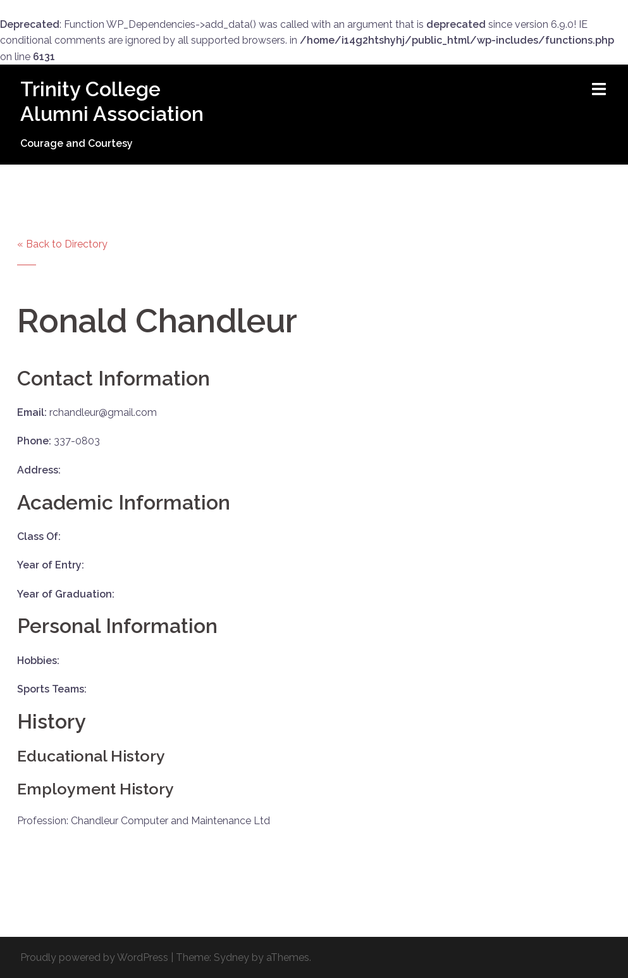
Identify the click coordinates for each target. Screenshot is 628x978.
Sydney (231, 957)
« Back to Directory (62, 244)
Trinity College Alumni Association (112, 101)
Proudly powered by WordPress (94, 957)
